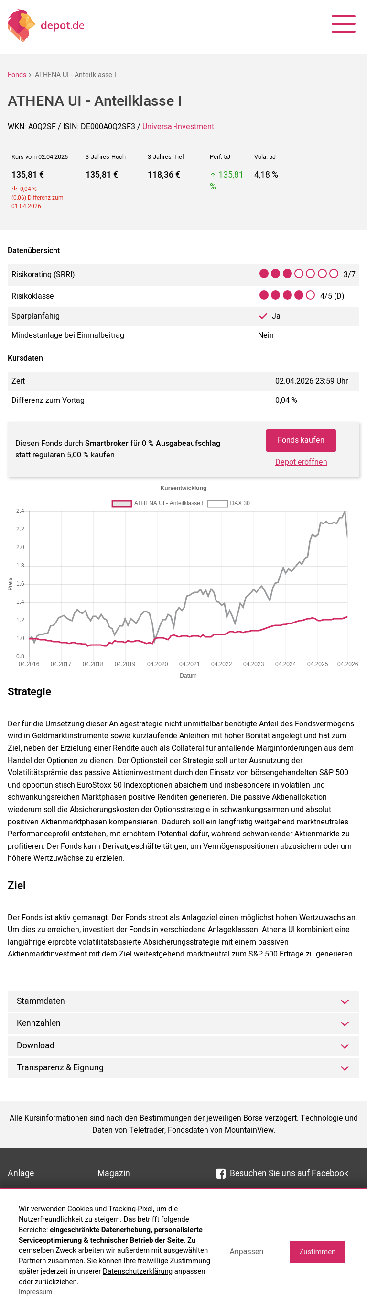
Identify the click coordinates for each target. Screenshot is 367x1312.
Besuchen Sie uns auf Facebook (282, 1173)
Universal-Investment (178, 127)
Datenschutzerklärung (138, 1271)
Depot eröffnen (301, 462)
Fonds (17, 75)
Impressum (35, 1292)
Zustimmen (317, 1251)
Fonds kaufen (301, 440)
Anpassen (246, 1251)
